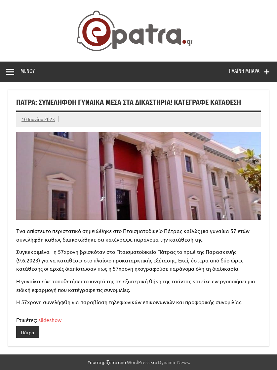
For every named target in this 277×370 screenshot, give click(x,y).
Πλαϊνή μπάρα (244, 71)
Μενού (27, 71)
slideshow (49, 319)
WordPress (138, 362)
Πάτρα (27, 332)
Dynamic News (173, 362)
